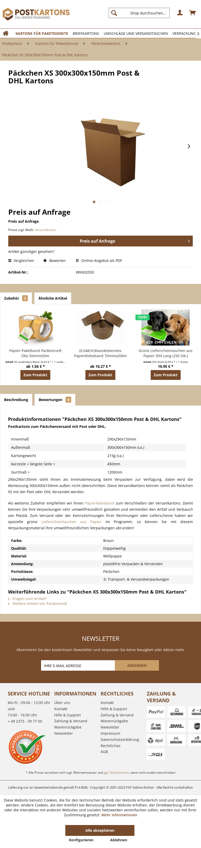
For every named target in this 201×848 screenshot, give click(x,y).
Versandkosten (45, 230)
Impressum (110, 733)
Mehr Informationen (119, 814)
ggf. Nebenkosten (116, 772)
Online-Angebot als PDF (99, 260)
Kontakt (60, 708)
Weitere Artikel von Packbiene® (37, 603)
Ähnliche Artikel (52, 298)
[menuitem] (141, 13)
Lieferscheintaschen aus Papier (72, 521)
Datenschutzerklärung (120, 739)
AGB (104, 751)
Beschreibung (16, 399)
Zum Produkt (35, 374)
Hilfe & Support (67, 715)
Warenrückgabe (68, 727)
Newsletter (63, 733)
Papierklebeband (99, 503)
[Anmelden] (180, 13)
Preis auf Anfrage (135, 240)
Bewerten (55, 260)
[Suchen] (114, 13)
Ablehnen (118, 839)
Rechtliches (110, 745)
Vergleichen (21, 260)
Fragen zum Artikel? (27, 598)
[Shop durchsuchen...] (139, 13)
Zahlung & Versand (70, 720)
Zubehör (16, 298)
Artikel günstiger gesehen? (31, 251)
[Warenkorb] (193, 13)
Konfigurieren (81, 839)
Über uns (62, 702)
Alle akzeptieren (99, 830)
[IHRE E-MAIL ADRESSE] (78, 665)
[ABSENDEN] (137, 665)
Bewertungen (55, 400)
